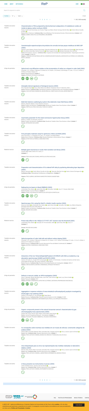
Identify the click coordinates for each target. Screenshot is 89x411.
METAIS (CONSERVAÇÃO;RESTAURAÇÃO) (50, 56)
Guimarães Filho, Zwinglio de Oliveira (51, 331)
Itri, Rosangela (43, 260)
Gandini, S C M (52, 260)
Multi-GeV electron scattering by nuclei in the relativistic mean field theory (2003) (47, 102)
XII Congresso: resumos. (31, 52)
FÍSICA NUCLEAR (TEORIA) (32, 156)
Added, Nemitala (79, 49)
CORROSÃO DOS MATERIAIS (33, 56)
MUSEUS (28, 57)
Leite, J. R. (72, 70)
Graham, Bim (24, 313)
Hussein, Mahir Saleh (26, 151)
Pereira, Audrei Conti (26, 30)
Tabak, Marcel (49, 261)
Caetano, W (24, 260)
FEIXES (28, 192)
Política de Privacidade (65, 397)
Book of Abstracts (29, 33)
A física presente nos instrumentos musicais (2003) (37, 364)
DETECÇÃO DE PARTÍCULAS (52, 192)
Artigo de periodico (9, 68)
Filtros (6, 16)
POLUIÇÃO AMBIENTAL (37, 316)
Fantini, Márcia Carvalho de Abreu (41, 171)
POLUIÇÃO (28, 316)
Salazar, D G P (24, 241)
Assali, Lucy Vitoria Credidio (65, 277)
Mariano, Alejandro (25, 103)
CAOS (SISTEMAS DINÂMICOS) (33, 91)
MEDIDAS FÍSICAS (61, 353)
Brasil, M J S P (46, 70)
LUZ (54, 298)
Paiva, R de (24, 135)
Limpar (84, 16)
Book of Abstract (29, 137)
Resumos (27, 243)
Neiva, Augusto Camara (52, 51)
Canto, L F (40, 151)
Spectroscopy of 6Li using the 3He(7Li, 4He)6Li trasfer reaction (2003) (43, 203)
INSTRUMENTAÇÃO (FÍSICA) (46, 298)
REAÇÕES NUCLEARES (31, 210)
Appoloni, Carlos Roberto (27, 49)
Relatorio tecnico (9, 149)
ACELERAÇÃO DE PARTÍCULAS (37, 192)
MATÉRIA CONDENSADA (32, 245)
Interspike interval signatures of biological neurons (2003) (39, 86)
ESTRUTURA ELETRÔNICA (32, 138)
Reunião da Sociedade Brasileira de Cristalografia (51, 263)
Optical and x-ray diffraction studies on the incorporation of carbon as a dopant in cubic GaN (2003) (53, 68)
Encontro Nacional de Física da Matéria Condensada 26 (52, 243)
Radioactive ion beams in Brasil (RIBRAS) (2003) (36, 187)
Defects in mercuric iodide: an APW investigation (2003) (39, 275)
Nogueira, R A (36, 135)
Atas (26, 333)
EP (34, 54)
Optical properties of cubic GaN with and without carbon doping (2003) (43, 238)
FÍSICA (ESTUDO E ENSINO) (33, 335)
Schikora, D (31, 241)
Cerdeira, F (32, 70)
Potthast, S (24, 71)
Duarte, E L (30, 260)
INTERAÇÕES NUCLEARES (32, 123)
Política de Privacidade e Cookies (20, 408)
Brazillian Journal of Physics (32, 190)
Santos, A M (60, 70)
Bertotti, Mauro (66, 30)
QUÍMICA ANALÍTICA (31, 34)
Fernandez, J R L (25, 70)
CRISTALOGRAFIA (30, 264)
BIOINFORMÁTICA (68, 91)
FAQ (55, 397)
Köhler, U (81, 70)
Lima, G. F (60, 189)
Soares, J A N (53, 70)
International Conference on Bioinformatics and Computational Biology (56, 89)
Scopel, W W (36, 260)
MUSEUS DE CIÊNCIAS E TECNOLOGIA (49, 335)
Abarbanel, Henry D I (56, 87)
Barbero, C (23, 119)
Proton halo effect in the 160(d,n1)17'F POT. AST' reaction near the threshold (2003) (48, 221)
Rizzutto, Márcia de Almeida (66, 49)
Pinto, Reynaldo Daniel (26, 87)
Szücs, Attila (37, 87)
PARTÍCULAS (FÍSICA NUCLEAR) (34, 107)
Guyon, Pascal (31, 313)
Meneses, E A (38, 70)
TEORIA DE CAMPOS (47, 107)
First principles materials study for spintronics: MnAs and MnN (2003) (43, 134)
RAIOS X (23, 57)
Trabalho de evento (9, 167)
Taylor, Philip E (38, 313)
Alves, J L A (30, 135)
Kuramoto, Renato (25, 205)
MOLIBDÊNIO (49, 34)
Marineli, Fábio (37, 331)
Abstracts (27, 89)
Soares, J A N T (53, 240)
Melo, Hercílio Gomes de (38, 51)
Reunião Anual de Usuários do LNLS (48, 297)
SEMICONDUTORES (44, 138)
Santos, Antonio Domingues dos (74, 171)
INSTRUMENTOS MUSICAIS (46, 369)
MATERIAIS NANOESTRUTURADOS (43, 176)
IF (81, 33)
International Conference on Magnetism (42, 173)
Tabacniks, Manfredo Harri (51, 49)
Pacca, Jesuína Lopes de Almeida (70, 331)
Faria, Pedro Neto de (37, 206)
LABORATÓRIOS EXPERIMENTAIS (48, 353)
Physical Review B (29, 73)
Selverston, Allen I (65, 87)
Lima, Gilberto (72, 205)
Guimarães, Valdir (52, 189)
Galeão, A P (29, 119)
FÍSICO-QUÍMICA (30, 176)
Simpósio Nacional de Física (44, 333)
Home (5, 4)
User (77, 4)
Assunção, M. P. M (40, 222)
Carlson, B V (35, 151)
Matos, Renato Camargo (56, 30)
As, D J (77, 70)
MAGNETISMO (55, 176)
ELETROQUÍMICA (41, 34)
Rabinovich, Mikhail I (46, 87)
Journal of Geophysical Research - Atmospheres (37, 315)
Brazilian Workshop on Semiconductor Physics (54, 137)
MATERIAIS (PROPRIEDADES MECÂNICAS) (62, 280)
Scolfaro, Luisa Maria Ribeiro (53, 135)
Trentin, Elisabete (25, 365)
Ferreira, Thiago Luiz (45, 30)
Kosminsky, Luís (35, 30)
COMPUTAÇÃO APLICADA (57, 91)
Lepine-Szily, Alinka (41, 189)
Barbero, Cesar (34, 103)
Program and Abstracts (31, 105)
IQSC (70, 263)
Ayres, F (23, 277)
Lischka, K (37, 241)
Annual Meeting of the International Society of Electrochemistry (58, 33)
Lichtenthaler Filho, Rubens (27, 189)
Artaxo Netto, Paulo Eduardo (50, 313)
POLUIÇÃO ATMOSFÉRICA (50, 316)
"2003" (20, 16)
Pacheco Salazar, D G (32, 71)
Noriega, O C (66, 70)
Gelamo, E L (32, 295)
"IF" (13, 16)
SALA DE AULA (63, 335)
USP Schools (19, 4)
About (11, 4)
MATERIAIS (41, 75)
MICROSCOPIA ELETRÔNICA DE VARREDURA (72, 56)
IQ (80, 33)
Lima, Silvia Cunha (27, 51)
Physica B (27, 279)
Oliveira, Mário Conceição (27, 331)
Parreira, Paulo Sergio (39, 49)
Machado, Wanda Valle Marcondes (34, 277)
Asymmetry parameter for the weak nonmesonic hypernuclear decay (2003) (45, 118)
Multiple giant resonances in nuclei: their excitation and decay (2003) (43, 150)
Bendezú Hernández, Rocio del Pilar (68, 51)
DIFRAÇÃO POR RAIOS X (32, 75)
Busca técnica (78, 397)
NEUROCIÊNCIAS (46, 91)
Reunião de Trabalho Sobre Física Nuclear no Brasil (58, 105)
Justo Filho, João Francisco (49, 277)
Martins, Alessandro (26, 171)
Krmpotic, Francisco (43, 103)
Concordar (79, 405)
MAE (32, 54)
